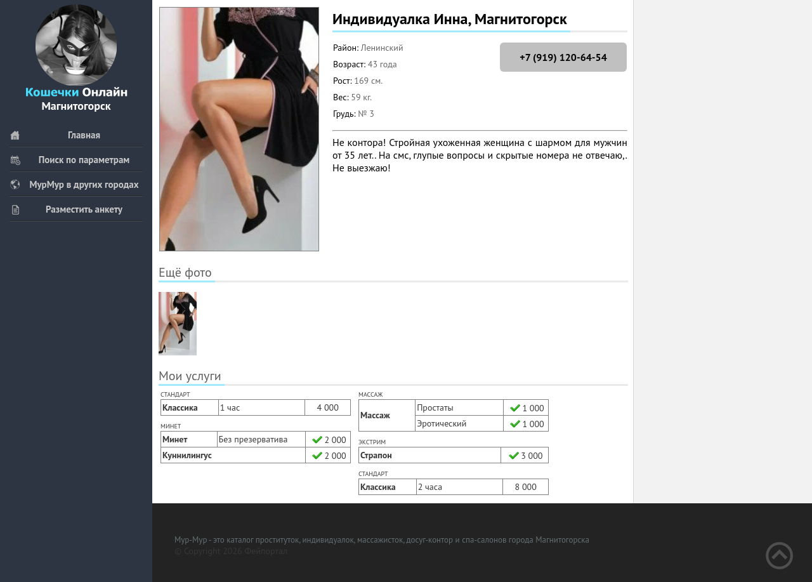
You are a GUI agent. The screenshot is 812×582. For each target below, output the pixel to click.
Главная (55, 135)
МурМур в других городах (74, 184)
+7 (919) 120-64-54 (563, 57)
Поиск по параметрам (69, 160)
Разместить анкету (66, 209)
